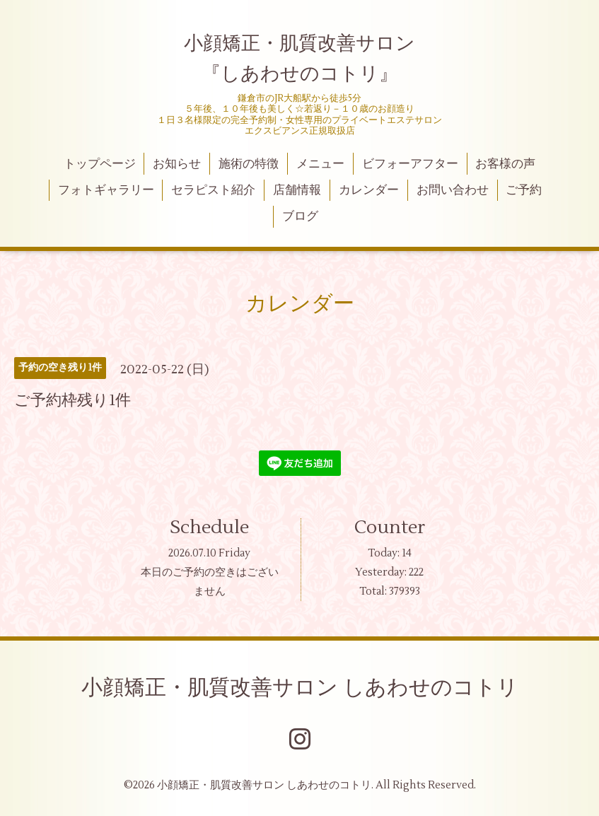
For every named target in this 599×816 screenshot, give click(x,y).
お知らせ (177, 164)
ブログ (300, 216)
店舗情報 (297, 190)
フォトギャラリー (106, 190)
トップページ (100, 164)
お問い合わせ (453, 190)
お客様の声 (505, 164)
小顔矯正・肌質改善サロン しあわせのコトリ (299, 687)
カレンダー (369, 190)
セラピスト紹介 (213, 190)
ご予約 (524, 190)
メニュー (320, 164)
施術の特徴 (249, 164)
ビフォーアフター (410, 164)
